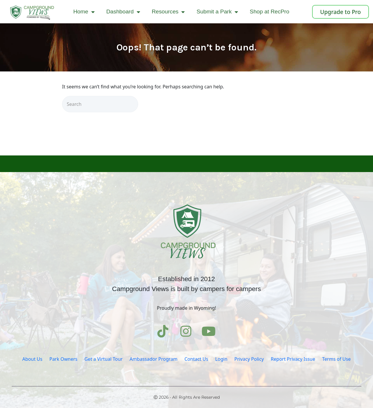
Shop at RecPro (269, 11)
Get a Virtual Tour (104, 359)
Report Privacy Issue (293, 359)
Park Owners (63, 359)
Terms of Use (336, 359)
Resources (168, 11)
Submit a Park (217, 11)
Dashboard (123, 11)
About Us (32, 359)
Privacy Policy (249, 359)
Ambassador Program (153, 359)
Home (84, 11)
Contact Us (196, 359)
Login (221, 359)
